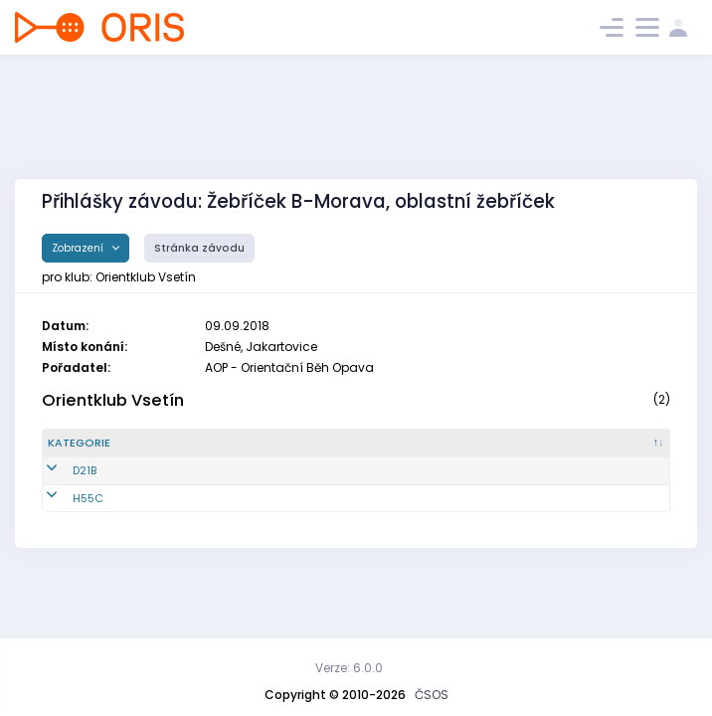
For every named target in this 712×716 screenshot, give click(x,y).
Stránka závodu (199, 248)
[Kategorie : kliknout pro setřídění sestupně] (100, 443)
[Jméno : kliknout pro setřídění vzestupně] (364, 443)
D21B (60, 470)
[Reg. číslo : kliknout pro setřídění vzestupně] (207, 443)
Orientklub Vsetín (113, 400)
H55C (63, 498)
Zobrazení (79, 248)
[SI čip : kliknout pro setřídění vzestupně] (620, 443)
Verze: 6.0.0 (349, 667)
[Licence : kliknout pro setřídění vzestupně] (521, 443)
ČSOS (431, 694)
